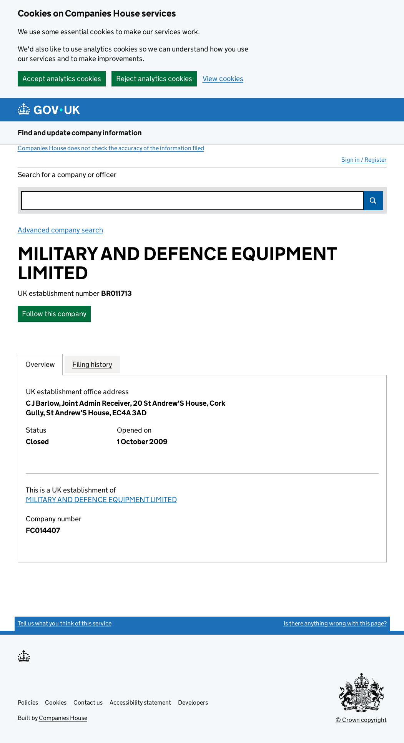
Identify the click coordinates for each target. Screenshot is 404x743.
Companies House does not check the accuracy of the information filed (111, 148)
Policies (28, 702)
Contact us (88, 702)
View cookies (223, 78)
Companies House (63, 717)
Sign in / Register (364, 159)
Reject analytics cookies (154, 78)
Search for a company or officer (67, 174)
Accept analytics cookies (61, 78)
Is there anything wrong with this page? (335, 623)
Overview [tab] (40, 364)
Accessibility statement (140, 702)
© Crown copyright (361, 719)
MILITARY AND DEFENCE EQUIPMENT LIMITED (101, 499)
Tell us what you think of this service (64, 623)
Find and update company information (80, 132)
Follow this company (54, 313)
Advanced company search (60, 230)
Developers (193, 702)
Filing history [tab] (92, 364)
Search (373, 200)
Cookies (56, 702)
